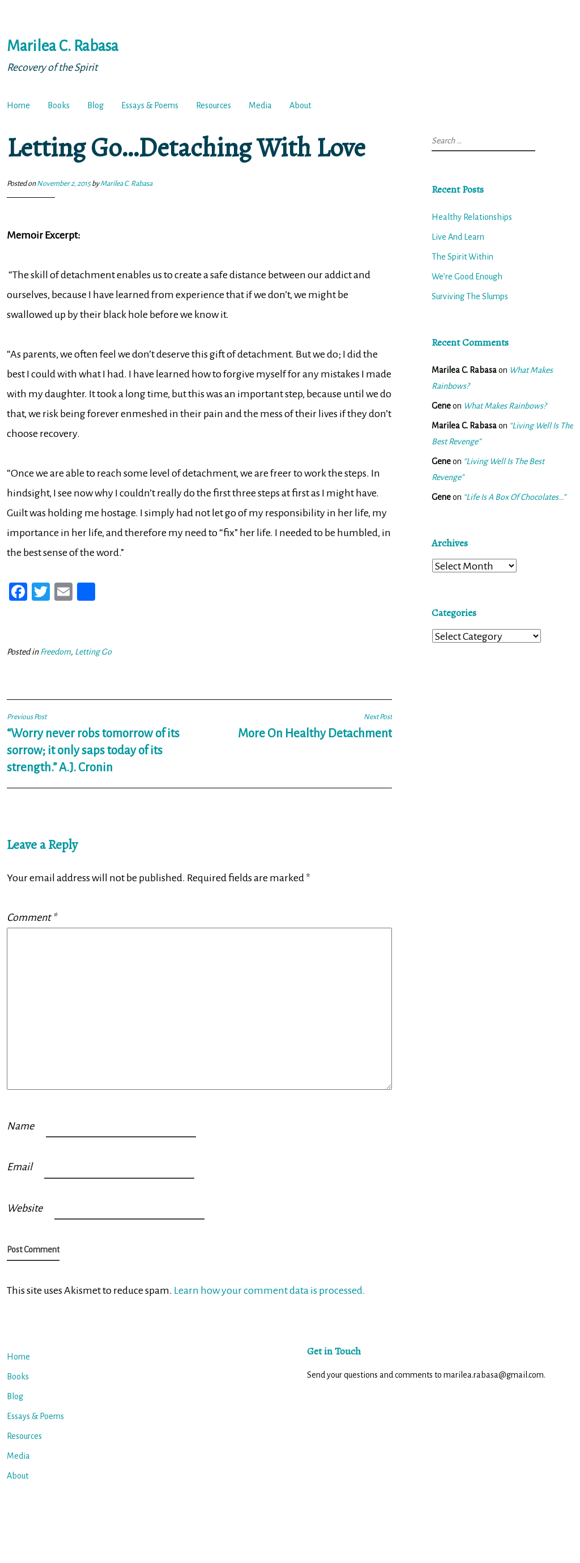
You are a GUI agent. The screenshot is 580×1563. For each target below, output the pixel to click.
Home (18, 105)
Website (24, 1208)
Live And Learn (458, 236)
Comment (31, 917)
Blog (95, 105)
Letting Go (93, 651)
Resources (213, 105)
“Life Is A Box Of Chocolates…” (514, 497)
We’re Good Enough (467, 276)
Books (59, 105)
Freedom (55, 651)
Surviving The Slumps (470, 296)
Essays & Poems (149, 105)
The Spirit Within (462, 256)
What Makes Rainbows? (504, 405)
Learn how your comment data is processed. (269, 1290)
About (300, 105)
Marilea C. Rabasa (62, 46)
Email (19, 1167)
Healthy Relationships (472, 217)
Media (260, 105)
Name (20, 1126)
